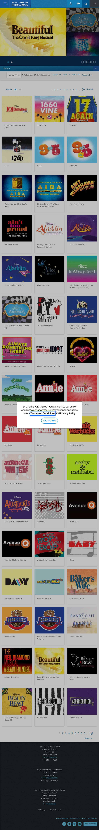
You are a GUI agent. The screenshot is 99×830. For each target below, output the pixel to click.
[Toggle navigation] (5, 3)
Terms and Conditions (42, 413)
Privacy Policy (67, 413)
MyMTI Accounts (70, 3)
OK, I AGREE (49, 420)
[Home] (15, 3)
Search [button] (86, 3)
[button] (78, 3)
